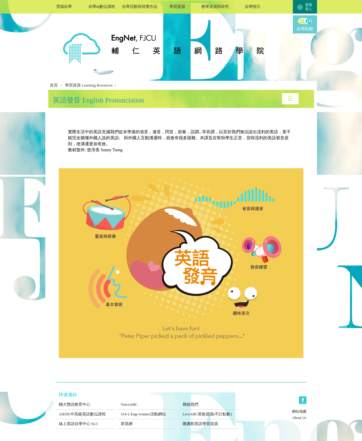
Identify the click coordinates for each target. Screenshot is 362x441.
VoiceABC (147, 401)
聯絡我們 (209, 401)
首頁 (54, 85)
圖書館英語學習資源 (209, 420)
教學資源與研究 (215, 6)
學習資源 (177, 6)
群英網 (147, 420)
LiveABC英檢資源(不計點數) (209, 410)
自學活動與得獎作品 (140, 6)
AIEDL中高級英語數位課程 (85, 410)
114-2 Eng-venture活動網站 (147, 410)
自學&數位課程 (102, 6)
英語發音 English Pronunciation (98, 100)
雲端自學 (64, 6)
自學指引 (253, 6)
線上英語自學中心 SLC (85, 420)
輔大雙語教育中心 (85, 401)
